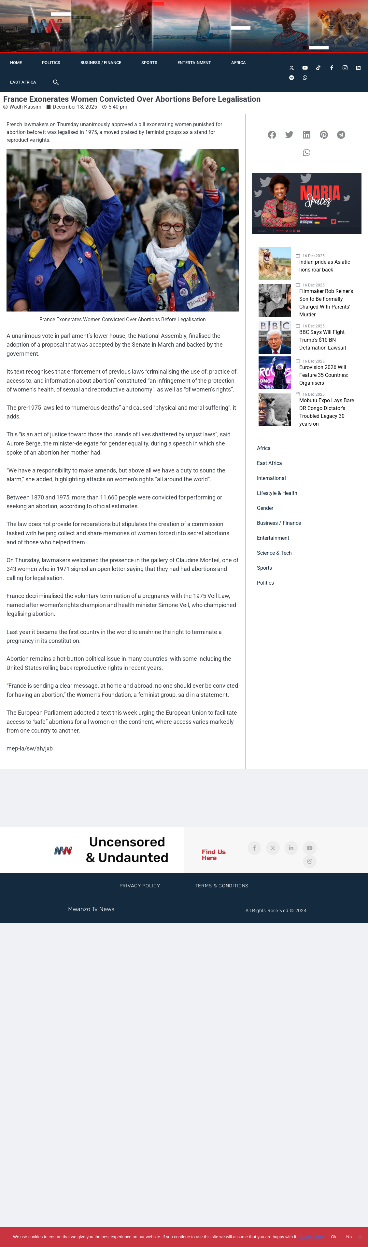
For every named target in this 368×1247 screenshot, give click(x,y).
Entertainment (194, 62)
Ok (333, 1236)
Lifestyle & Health (277, 493)
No (349, 1236)
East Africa (23, 82)
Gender (265, 508)
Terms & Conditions (222, 886)
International (271, 478)
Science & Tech (274, 553)
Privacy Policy (140, 886)
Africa (238, 62)
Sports (149, 62)
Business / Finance (100, 62)
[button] (56, 82)
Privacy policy (311, 1236)
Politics (51, 62)
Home (16, 62)
